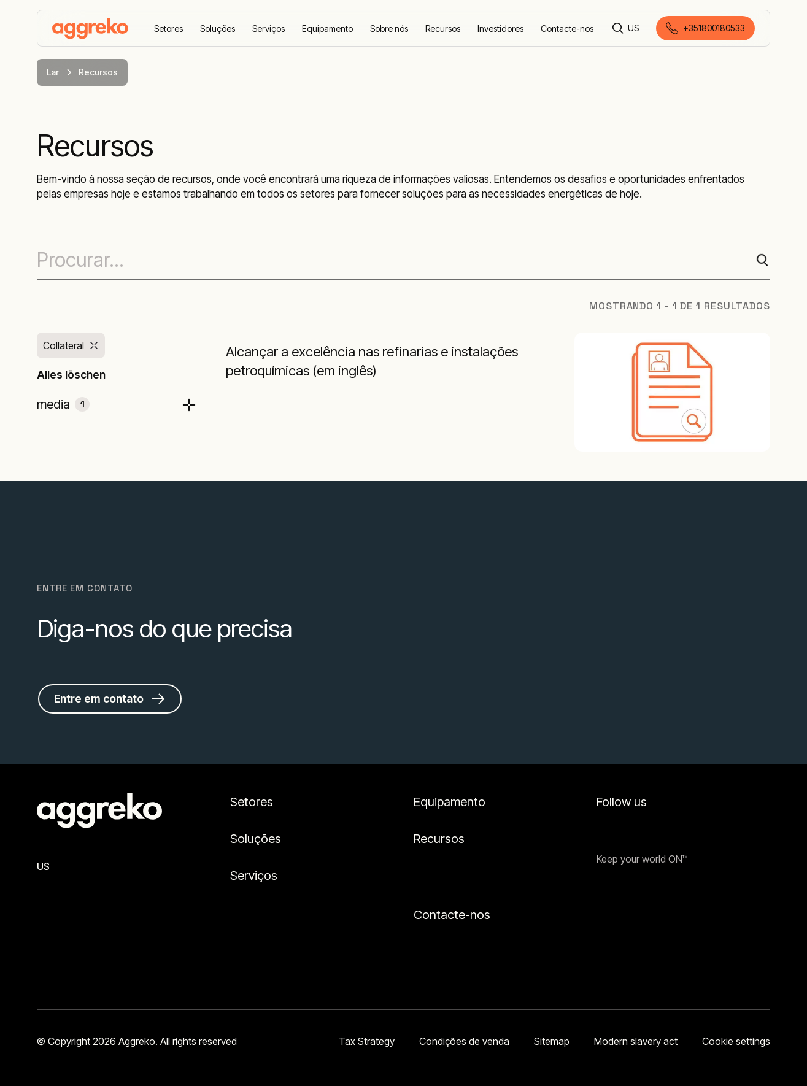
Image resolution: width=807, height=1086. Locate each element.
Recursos (439, 838)
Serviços (253, 875)
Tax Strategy (367, 1041)
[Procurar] (618, 28)
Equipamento (449, 802)
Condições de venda (464, 1041)
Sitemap (552, 1041)
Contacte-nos (452, 914)
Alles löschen (71, 375)
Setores (251, 802)
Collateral (63, 345)
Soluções (255, 838)
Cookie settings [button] (736, 1041)
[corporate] (90, 28)
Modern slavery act (636, 1041)
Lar (53, 72)
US (43, 866)
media (63, 404)
